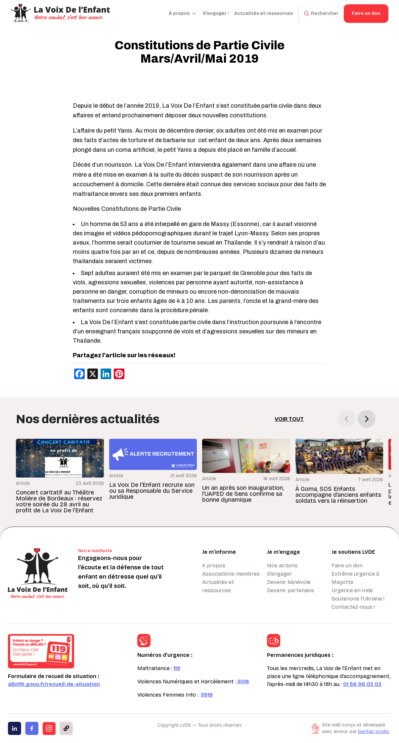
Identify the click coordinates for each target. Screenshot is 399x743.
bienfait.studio (373, 731)
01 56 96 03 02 (362, 684)
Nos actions (282, 565)
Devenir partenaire (290, 590)
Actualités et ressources (263, 13)
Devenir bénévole (289, 582)
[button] (366, 419)
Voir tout (289, 419)
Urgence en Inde (352, 590)
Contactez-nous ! (353, 607)
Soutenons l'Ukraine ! (358, 599)
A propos (213, 565)
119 (176, 668)
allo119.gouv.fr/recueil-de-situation (54, 684)
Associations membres (231, 574)
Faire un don (366, 13)
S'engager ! (216, 13)
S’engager (279, 574)
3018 (243, 681)
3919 (207, 695)
